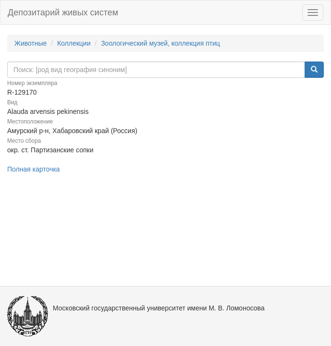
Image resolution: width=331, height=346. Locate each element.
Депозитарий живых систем (63, 12)
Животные (30, 43)
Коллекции (74, 43)
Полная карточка (33, 169)
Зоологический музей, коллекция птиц (160, 43)
